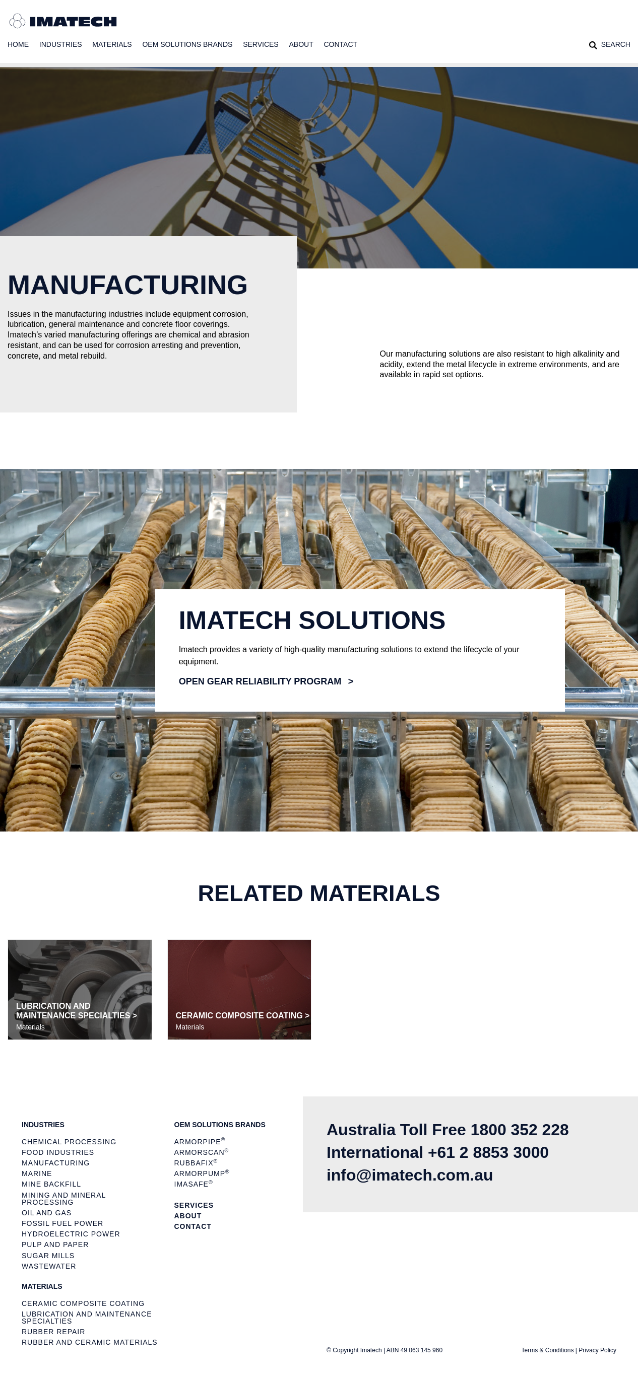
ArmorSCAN (201, 1152)
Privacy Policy (597, 1350)
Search (615, 44)
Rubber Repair (53, 1332)
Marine (37, 1173)
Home (18, 44)
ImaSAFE (193, 1184)
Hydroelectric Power (71, 1234)
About (301, 44)
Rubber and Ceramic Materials (90, 1342)
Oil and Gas (47, 1213)
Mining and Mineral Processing (64, 1198)
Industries (60, 44)
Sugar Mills (48, 1256)
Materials (112, 44)
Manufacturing (56, 1163)
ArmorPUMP (202, 1173)
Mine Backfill (51, 1184)
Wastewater (49, 1266)
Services (261, 44)
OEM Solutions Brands (187, 44)
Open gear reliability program (260, 681)
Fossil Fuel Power (62, 1223)
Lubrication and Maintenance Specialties (87, 1317)
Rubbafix (196, 1162)
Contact (341, 44)
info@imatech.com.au (410, 1175)
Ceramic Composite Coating (83, 1303)
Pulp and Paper (55, 1244)
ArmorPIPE (200, 1141)
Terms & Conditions (547, 1350)
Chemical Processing (69, 1142)
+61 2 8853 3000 (488, 1152)
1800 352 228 (520, 1130)
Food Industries (58, 1152)
